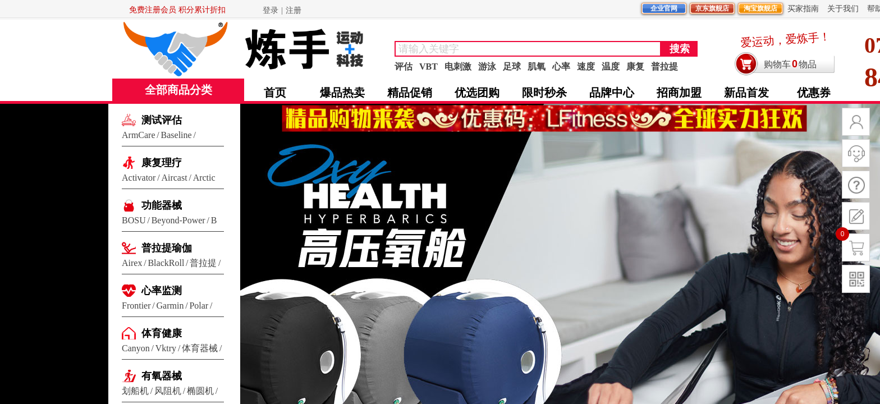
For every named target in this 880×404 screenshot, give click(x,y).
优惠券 (814, 92)
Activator (138, 177)
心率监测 (161, 290)
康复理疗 (161, 162)
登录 (270, 10)
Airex (132, 263)
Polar (198, 305)
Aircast (174, 177)
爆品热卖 (342, 92)
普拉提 (203, 263)
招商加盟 (679, 92)
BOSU (134, 220)
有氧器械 (161, 376)
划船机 (135, 391)
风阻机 (167, 391)
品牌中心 (611, 92)
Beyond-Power (178, 220)
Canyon (136, 348)
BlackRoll (166, 263)
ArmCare (138, 135)
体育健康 (161, 333)
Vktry (165, 348)
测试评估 (161, 120)
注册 (293, 10)
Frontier (136, 305)
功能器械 (161, 205)
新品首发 (746, 92)
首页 (275, 92)
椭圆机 (200, 391)
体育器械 (200, 348)
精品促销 (409, 92)
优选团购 (477, 92)
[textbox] (528, 49)
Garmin (170, 305)
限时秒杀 (544, 92)
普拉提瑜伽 (166, 248)
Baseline (176, 135)
